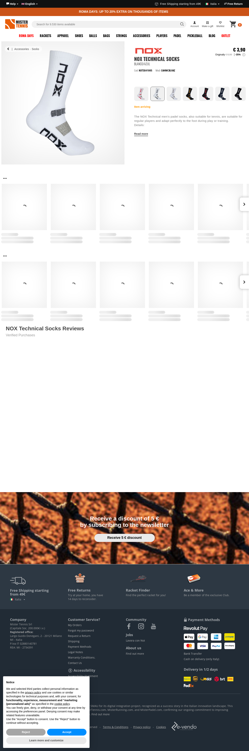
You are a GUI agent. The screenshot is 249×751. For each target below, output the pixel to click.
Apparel (63, 35)
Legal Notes (75, 652)
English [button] (29, 3)
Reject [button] (26, 732)
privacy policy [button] (33, 692)
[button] (12, 4)
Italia (17, 599)
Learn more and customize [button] (46, 740)
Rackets (45, 35)
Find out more (135, 653)
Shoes (79, 35)
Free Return (233, 3)
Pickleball (194, 35)
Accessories (141, 35)
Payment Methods (79, 646)
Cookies (161, 727)
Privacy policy (142, 727)
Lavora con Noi (135, 640)
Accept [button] (66, 732)
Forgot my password (81, 630)
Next (244, 204)
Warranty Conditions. (81, 657)
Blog (212, 35)
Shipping (74, 641)
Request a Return (79, 636)
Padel (177, 35)
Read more (141, 133)
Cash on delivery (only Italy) (201, 659)
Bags (106, 35)
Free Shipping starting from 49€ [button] (187, 4)
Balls (93, 35)
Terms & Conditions (115, 727)
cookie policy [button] (62, 703)
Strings (121, 35)
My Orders (75, 625)
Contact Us (75, 663)
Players (161, 35)
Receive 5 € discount (124, 538)
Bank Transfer (193, 653)
